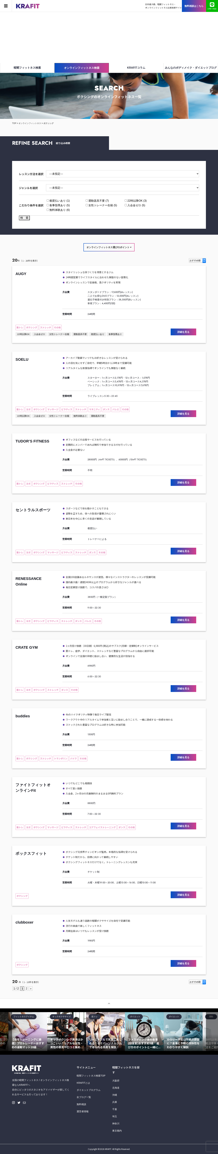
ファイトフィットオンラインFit (33, 788)
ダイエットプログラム (88, 1090)
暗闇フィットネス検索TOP (91, 1075)
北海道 (115, 1087)
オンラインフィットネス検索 (81, 67)
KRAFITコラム (136, 67)
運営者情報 (83, 1111)
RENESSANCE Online (28, 581)
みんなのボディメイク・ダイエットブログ (191, 67)
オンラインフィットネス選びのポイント (109, 247)
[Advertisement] (109, 37)
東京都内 (117, 1130)
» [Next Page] (31, 988)
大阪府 (115, 1080)
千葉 (114, 1109)
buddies (22, 716)
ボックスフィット (31, 853)
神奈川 (115, 1123)
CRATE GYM (26, 647)
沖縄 (114, 1095)
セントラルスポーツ (33, 510)
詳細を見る (183, 332)
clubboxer (24, 922)
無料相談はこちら (194, 6)
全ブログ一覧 (84, 1097)
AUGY (20, 274)
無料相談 (81, 1104)
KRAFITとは (83, 1082)
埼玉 (114, 1116)
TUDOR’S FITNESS (32, 441)
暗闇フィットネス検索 (27, 67)
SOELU (21, 359)
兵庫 (114, 1102)
